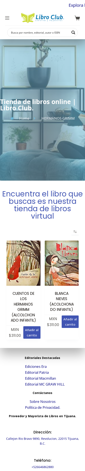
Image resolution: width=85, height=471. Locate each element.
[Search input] (39, 32)
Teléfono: (42, 460)
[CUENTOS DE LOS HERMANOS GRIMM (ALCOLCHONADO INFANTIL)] (23, 263)
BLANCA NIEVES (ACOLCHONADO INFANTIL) (62, 301)
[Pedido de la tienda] (75, 231)
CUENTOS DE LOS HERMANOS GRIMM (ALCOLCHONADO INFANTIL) (23, 307)
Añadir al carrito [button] (32, 332)
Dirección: (42, 432)
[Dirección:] (42, 424)
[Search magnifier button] (73, 32)
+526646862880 (43, 467)
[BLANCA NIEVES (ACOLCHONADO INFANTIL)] (62, 263)
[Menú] (7, 18)
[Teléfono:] (42, 452)
